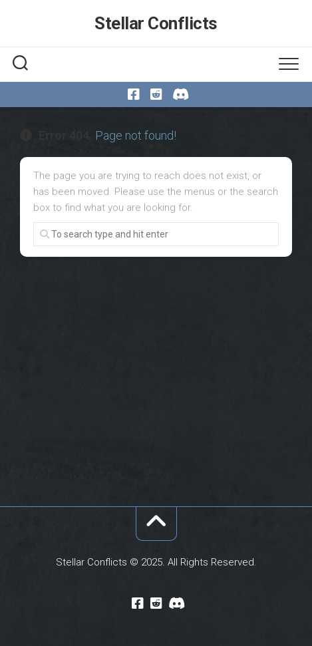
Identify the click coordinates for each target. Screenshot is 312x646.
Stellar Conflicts (156, 23)
